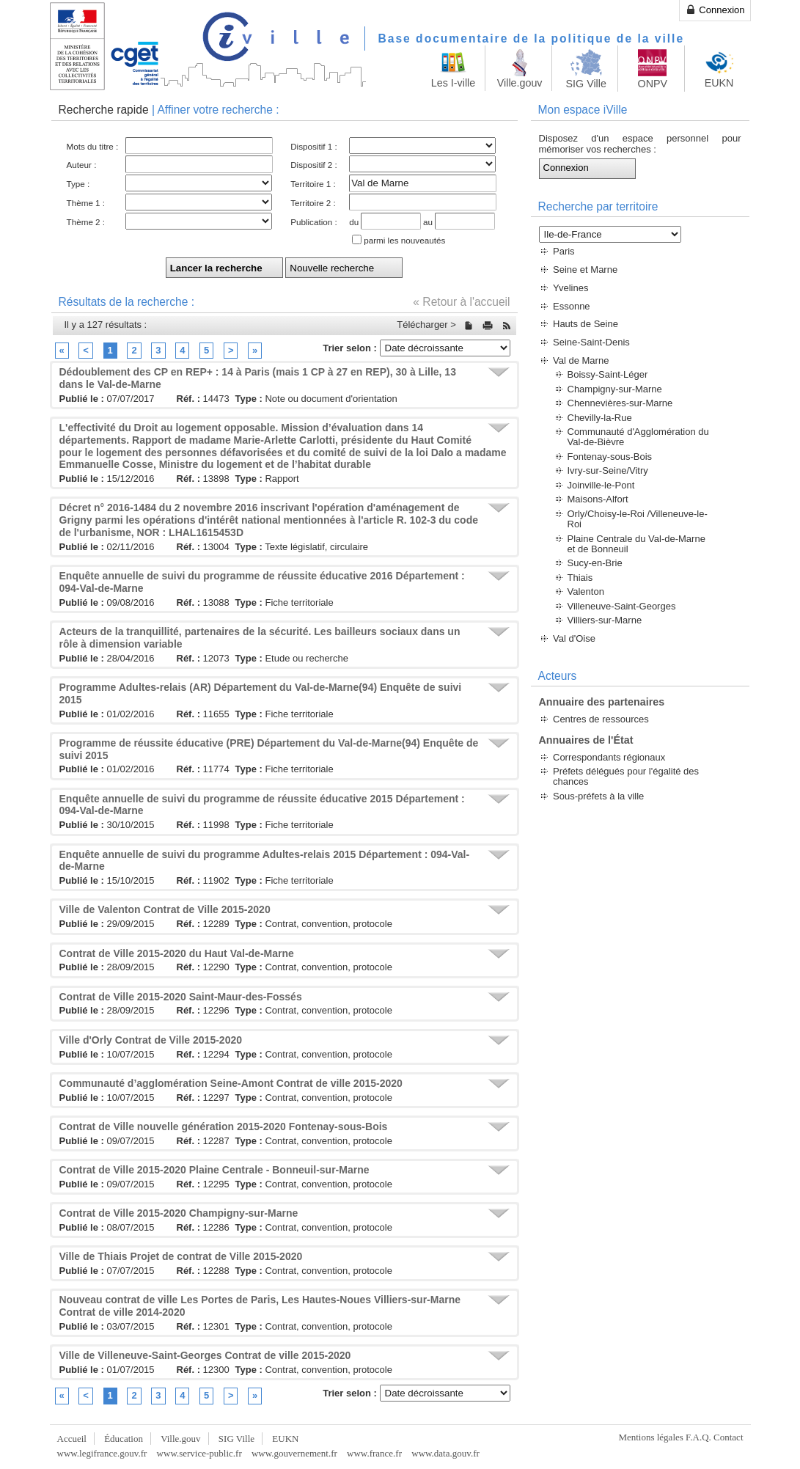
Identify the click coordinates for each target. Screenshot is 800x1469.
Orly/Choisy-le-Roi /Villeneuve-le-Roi (638, 519)
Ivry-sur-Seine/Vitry (608, 470)
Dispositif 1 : (313, 146)
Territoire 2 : (313, 203)
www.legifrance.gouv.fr (102, 1453)
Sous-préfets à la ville (598, 796)
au (428, 222)
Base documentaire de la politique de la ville (531, 38)
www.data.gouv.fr (445, 1453)
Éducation (123, 1438)
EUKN (285, 1438)
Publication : (313, 222)
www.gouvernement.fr (294, 1453)
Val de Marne (581, 360)
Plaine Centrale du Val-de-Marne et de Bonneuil (636, 543)
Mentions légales (650, 1437)
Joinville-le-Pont (601, 485)
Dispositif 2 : (313, 164)
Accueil (72, 1438)
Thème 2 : (86, 222)
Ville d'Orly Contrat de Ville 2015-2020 (150, 1040)
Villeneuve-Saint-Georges (622, 606)
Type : (78, 183)
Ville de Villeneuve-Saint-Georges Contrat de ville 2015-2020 (205, 1355)
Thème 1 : (86, 203)
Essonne (571, 306)
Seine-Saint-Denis (591, 342)
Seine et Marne (585, 269)
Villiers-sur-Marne (605, 620)
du (354, 222)
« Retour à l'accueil (461, 302)
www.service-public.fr (199, 1453)
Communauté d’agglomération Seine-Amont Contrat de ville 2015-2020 (231, 1083)
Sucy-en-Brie (595, 562)
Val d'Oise (574, 638)
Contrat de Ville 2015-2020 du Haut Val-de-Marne (176, 953)
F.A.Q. (698, 1437)
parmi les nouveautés (404, 240)
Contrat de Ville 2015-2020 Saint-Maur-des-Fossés (180, 997)
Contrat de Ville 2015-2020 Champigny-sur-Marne (178, 1213)
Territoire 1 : (313, 183)
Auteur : (82, 164)
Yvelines (570, 287)
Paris (564, 251)
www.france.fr (374, 1453)
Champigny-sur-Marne (615, 389)
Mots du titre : (93, 146)
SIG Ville (236, 1438)
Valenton (586, 591)
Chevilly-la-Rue (600, 417)
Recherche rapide (104, 109)
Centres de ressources (601, 719)
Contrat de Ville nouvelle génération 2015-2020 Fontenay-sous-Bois (223, 1126)
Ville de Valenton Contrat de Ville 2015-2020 (165, 909)
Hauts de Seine (585, 323)
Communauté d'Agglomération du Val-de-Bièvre (638, 436)
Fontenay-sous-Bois (610, 456)
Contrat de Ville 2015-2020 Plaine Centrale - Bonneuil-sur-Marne (214, 1170)
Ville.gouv (180, 1438)
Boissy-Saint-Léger (608, 374)
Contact (728, 1437)
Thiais (580, 577)
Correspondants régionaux (609, 757)
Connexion (715, 9)
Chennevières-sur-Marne (620, 403)
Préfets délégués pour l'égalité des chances (626, 776)
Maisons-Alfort (598, 499)
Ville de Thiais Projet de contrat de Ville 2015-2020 (181, 1256)
